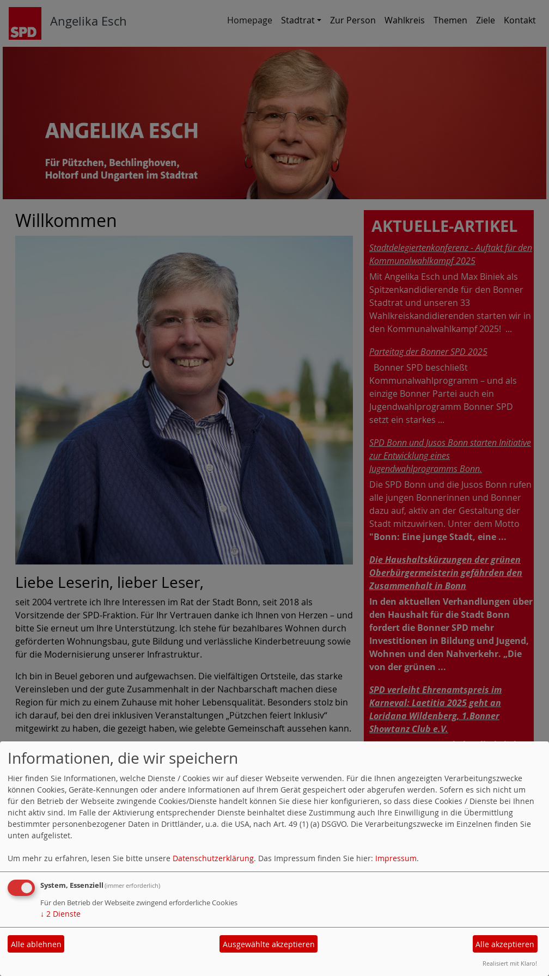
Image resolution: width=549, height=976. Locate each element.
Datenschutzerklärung (213, 858)
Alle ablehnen (36, 944)
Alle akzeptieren (504, 944)
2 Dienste (60, 914)
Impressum (396, 858)
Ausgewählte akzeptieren (269, 944)
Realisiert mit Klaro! (510, 963)
